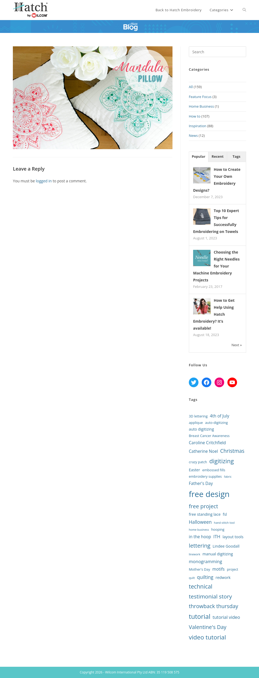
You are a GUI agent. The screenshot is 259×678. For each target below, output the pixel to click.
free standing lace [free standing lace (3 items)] (204, 514)
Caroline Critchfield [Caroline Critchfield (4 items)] (207, 443)
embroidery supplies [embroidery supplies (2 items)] (205, 476)
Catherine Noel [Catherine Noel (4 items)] (203, 451)
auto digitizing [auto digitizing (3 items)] (201, 429)
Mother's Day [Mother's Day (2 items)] (199, 569)
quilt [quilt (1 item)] (192, 578)
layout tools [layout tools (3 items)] (233, 536)
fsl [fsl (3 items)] (225, 514)
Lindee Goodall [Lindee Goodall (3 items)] (226, 546)
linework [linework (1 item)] (194, 554)
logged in (44, 180)
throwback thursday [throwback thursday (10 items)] (213, 606)
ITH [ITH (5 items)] (216, 536)
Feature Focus (200, 96)
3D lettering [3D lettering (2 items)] (198, 416)
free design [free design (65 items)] (209, 494)
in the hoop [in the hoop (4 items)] (200, 537)
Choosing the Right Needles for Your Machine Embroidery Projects (216, 266)
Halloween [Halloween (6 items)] (200, 522)
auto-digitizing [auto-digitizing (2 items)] (216, 422)
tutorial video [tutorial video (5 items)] (226, 617)
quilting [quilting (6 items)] (205, 577)
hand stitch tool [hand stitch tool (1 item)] (224, 523)
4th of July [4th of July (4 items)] (219, 416)
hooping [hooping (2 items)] (217, 529)
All (191, 86)
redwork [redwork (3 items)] (223, 577)
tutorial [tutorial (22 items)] (199, 616)
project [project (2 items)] (232, 569)
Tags (236, 156)
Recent (218, 156)
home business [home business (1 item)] (199, 530)
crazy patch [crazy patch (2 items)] (198, 461)
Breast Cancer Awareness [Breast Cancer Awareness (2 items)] (209, 435)
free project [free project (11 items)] (203, 506)
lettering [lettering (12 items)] (200, 545)
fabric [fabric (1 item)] (227, 477)
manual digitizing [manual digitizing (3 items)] (217, 553)
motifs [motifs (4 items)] (218, 569)
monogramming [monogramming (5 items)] (205, 561)
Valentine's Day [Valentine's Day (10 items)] (207, 627)
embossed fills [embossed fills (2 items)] (213, 470)
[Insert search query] (217, 51)
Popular (198, 156)
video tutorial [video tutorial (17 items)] (207, 637)
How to (194, 116)
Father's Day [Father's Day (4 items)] (201, 483)
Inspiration (197, 125)
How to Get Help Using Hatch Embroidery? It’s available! (214, 314)
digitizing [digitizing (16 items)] (221, 461)
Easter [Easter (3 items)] (194, 469)
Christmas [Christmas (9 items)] (232, 450)
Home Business (201, 106)
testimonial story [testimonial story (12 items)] (210, 596)
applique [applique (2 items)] (196, 422)
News (193, 135)
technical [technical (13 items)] (200, 586)
